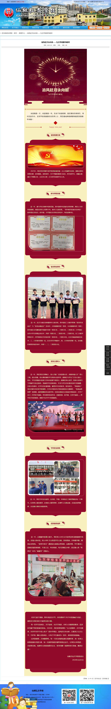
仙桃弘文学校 (33, 699)
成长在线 (66, 28)
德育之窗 (45, 28)
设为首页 (96, 1)
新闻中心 (22, 33)
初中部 (99, 27)
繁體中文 (101, 1)
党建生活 (56, 28)
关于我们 (15, 28)
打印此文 (97, 678)
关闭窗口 (105, 678)
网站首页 (5, 28)
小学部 (92, 27)
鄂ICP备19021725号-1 (48, 697)
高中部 (106, 27)
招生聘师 (76, 28)
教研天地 (35, 28)
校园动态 (25, 28)
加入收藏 (90, 1)
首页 (15, 33)
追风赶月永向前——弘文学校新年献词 (39, 33)
